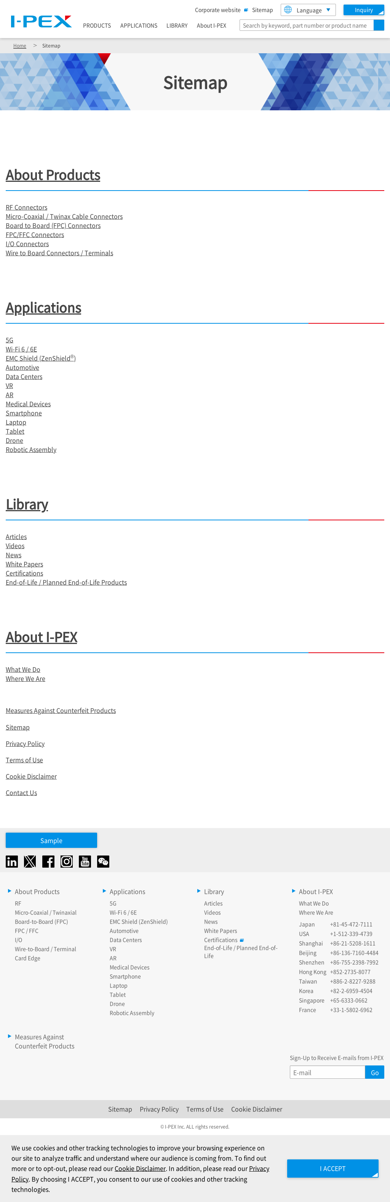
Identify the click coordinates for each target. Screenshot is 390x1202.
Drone (14, 440)
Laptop (16, 421)
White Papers (24, 563)
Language (303, 10)
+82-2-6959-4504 (351, 990)
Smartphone (24, 412)
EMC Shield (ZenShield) (139, 921)
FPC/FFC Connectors (35, 234)
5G (9, 339)
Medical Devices (28, 403)
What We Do (23, 669)
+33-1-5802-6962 (351, 1009)
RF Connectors (26, 206)
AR (9, 394)
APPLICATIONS (138, 25)
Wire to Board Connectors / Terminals (59, 252)
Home (19, 45)
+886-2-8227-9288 (353, 981)
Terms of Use (24, 759)
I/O (18, 939)
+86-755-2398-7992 (354, 962)
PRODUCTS (97, 25)
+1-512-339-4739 (351, 933)
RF (18, 903)
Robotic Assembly (31, 449)
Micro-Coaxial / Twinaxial (46, 912)
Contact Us (21, 792)
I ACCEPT (333, 1168)
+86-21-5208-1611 (353, 943)
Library (27, 503)
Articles (16, 536)
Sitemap (262, 9)
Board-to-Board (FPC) (41, 921)
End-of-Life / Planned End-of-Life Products (66, 582)
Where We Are (25, 678)
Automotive (22, 367)
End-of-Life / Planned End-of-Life (241, 951)
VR (9, 385)
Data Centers (24, 376)
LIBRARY (176, 25)
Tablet (15, 431)
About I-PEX (211, 25)
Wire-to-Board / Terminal (45, 948)
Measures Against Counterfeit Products (61, 710)
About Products (53, 174)
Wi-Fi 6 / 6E (21, 348)
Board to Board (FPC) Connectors (53, 225)
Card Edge (27, 958)
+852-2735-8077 (350, 971)
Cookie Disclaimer (31, 776)
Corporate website (220, 9)
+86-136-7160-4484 (354, 952)
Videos (15, 545)
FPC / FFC (26, 930)
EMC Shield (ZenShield (38, 358)
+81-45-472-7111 (351, 924)
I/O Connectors (27, 243)
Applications (43, 307)
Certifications (24, 572)
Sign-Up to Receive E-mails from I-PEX (337, 1057)
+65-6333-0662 (349, 1000)
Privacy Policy (25, 743)
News (13, 554)
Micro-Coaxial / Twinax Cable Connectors (64, 216)
